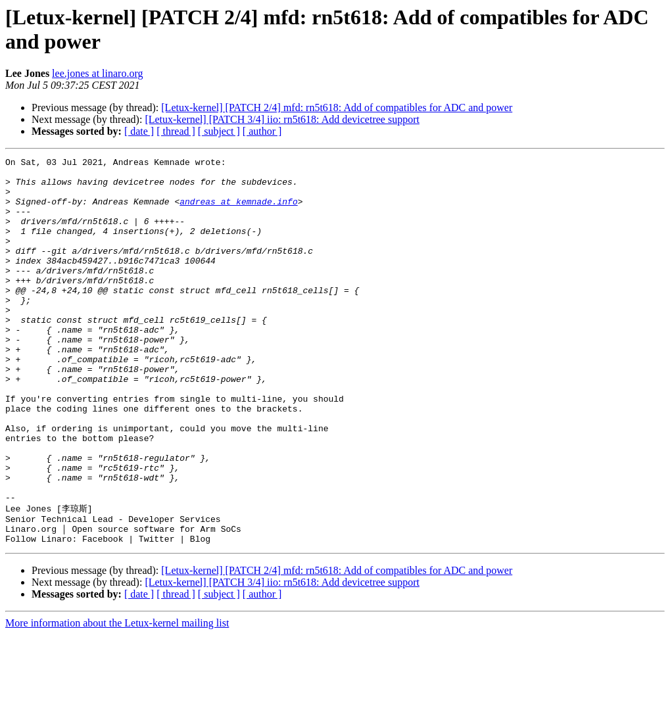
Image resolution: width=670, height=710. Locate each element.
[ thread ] (175, 131)
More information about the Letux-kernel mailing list (117, 698)
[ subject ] (219, 131)
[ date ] (139, 131)
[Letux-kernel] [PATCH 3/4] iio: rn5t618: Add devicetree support (282, 119)
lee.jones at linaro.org (97, 73)
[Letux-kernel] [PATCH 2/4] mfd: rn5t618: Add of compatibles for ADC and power (336, 107)
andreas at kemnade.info (238, 211)
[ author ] (262, 131)
